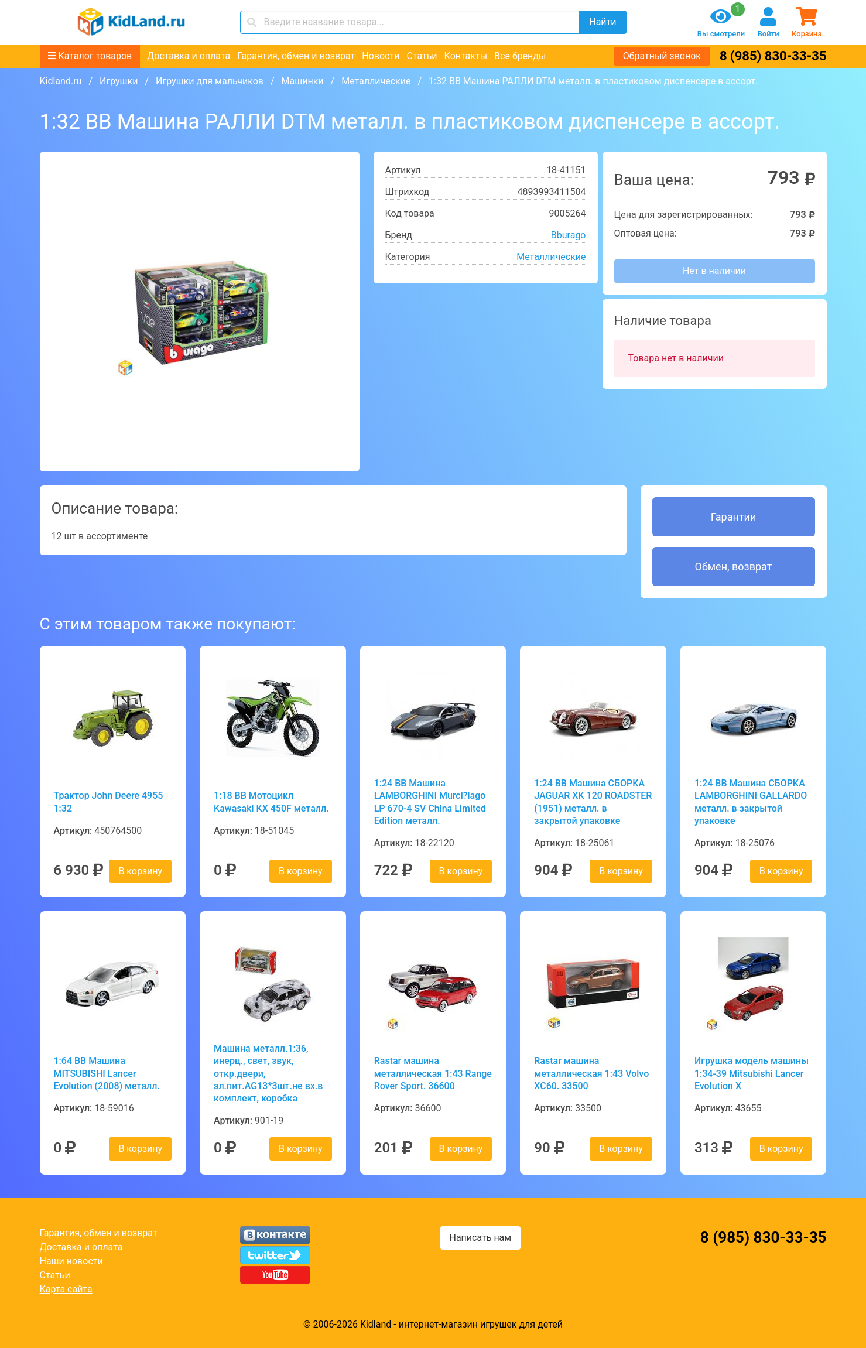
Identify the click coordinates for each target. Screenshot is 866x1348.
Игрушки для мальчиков (209, 81)
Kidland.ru (61, 81)
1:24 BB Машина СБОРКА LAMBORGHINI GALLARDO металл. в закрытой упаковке (750, 802)
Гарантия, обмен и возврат (296, 55)
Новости (380, 55)
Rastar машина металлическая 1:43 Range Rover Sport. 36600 (433, 1073)
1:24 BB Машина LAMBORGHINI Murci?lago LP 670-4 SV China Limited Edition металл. (430, 802)
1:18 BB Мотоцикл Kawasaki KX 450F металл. (271, 801)
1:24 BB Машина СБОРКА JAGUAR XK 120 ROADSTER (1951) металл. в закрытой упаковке (593, 802)
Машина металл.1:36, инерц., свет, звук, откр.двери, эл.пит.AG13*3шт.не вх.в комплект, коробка (268, 1073)
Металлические (375, 81)
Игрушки (119, 81)
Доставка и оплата (188, 55)
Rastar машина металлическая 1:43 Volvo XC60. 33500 (591, 1073)
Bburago (568, 235)
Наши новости (71, 1261)
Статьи (421, 55)
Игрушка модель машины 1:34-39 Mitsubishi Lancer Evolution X (751, 1073)
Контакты (465, 55)
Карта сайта (66, 1289)
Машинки (303, 81)
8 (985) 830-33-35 (773, 56)
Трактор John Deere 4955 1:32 (108, 801)
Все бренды (520, 55)
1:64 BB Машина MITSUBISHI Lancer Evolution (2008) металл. (107, 1073)
